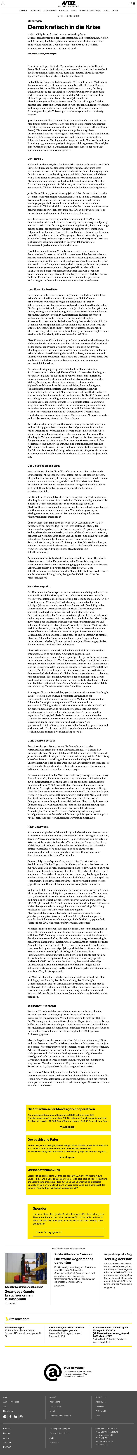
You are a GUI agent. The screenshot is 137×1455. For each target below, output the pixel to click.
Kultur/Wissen (50, 10)
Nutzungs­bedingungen (59, 1429)
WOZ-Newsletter (74, 1367)
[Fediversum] (5, 1417)
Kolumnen (63, 10)
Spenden (7, 1442)
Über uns (7, 1433)
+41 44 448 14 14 (104, 1441)
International (35, 10)
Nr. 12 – (69, 16)
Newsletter (8, 1411)
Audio (106, 10)
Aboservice (101, 1402)
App (5, 1406)
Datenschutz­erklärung (59, 1433)
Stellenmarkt (19, 1319)
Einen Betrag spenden (49, 1232)
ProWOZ (7, 1447)
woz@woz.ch (101, 1444)
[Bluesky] (15, 1417)
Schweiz (23, 10)
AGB (51, 1438)
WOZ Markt (101, 1411)
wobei (74, 10)
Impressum (54, 1442)
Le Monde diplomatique (90, 10)
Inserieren (100, 1406)
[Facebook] (10, 1417)
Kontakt (6, 1429)
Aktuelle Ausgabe (11, 1402)
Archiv (115, 10)
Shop (98, 1416)
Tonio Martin (38, 53)
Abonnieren (101, 1397)
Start (5, 1397)
